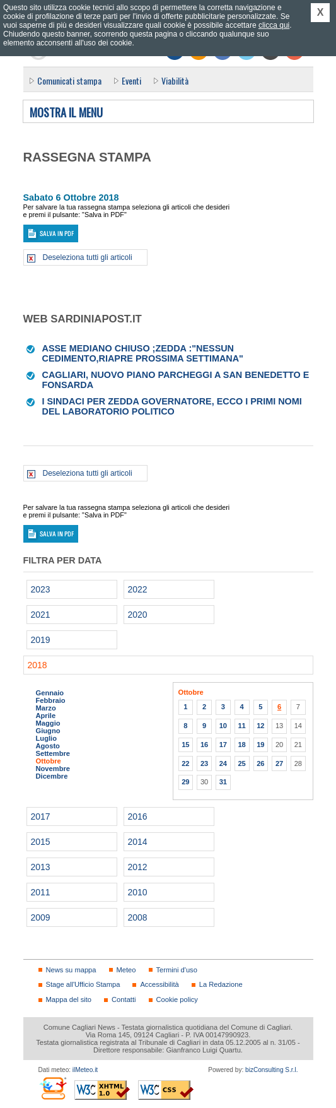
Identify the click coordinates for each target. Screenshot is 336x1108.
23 (204, 763)
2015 (40, 842)
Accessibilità (159, 984)
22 (185, 763)
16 (204, 744)
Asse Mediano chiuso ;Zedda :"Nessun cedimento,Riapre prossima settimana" (142, 353)
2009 (40, 917)
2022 (138, 589)
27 (279, 763)
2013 (40, 867)
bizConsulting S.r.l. (271, 1069)
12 (260, 725)
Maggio (48, 723)
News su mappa (71, 970)
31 (223, 782)
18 (241, 744)
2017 (40, 816)
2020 (138, 615)
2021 (40, 615)
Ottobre (48, 761)
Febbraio (51, 700)
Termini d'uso (176, 970)
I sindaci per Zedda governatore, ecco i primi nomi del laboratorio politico (172, 406)
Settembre (53, 753)
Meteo (126, 970)
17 (223, 744)
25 (241, 763)
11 (241, 725)
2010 (138, 892)
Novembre (53, 768)
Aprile (46, 715)
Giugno (48, 730)
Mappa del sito (69, 999)
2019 (40, 640)
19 (260, 744)
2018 (37, 665)
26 (260, 763)
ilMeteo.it (85, 1069)
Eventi (131, 80)
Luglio (46, 738)
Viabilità (174, 80)
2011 (40, 892)
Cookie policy (177, 999)
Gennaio (50, 693)
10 (223, 725)
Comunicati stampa (69, 80)
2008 (138, 917)
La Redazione (221, 984)
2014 (138, 842)
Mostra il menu (66, 113)
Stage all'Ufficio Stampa (83, 984)
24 (223, 763)
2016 (138, 816)
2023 (40, 589)
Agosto (48, 746)
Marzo (46, 708)
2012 (138, 867)
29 (185, 782)
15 (185, 744)
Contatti (124, 999)
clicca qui (273, 25)
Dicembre (52, 776)
